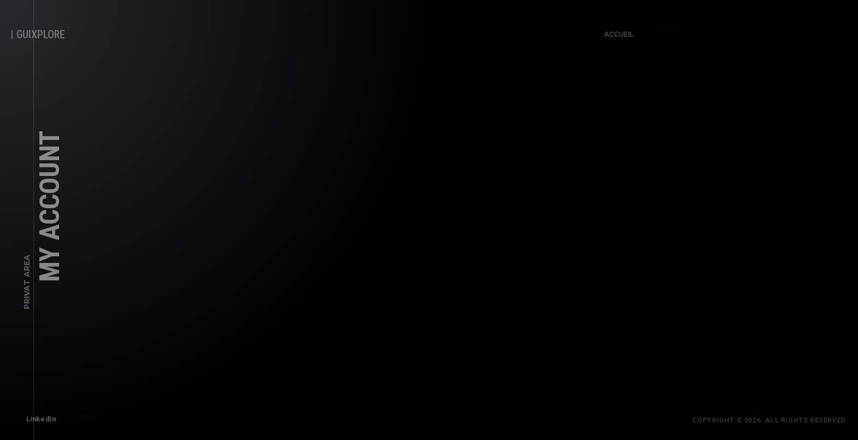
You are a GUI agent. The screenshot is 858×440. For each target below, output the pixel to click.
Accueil (616, 31)
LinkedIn (39, 416)
